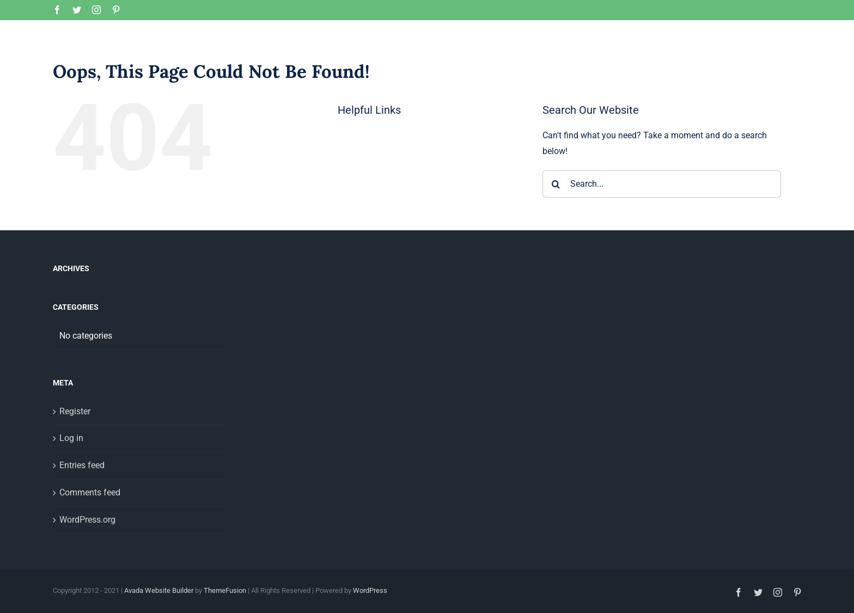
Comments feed (89, 543)
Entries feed (82, 516)
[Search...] (661, 235)
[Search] (556, 235)
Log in (71, 489)
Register (74, 462)
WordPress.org (87, 571)
